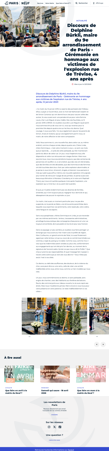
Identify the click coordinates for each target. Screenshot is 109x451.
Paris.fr (71, 450)
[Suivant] (103, 344)
